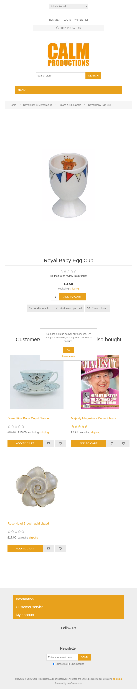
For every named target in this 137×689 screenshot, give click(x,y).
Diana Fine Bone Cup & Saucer (28, 418)
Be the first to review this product (68, 275)
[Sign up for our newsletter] (62, 657)
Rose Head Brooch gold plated (28, 523)
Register (54, 20)
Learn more (68, 356)
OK (68, 350)
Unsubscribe (77, 663)
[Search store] (61, 75)
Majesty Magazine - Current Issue (93, 418)
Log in (67, 20)
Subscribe (61, 663)
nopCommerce (74, 683)
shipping (74, 288)
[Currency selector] (68, 6)
